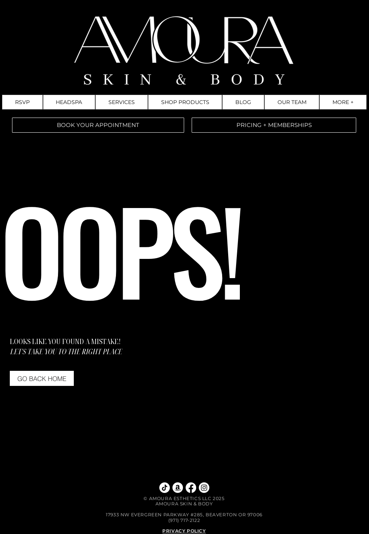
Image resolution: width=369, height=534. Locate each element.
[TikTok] (164, 487)
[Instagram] (204, 487)
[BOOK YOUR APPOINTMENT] (98, 125)
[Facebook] (191, 487)
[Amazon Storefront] (177, 487)
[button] (343, 102)
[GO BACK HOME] (42, 378)
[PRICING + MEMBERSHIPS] (274, 125)
